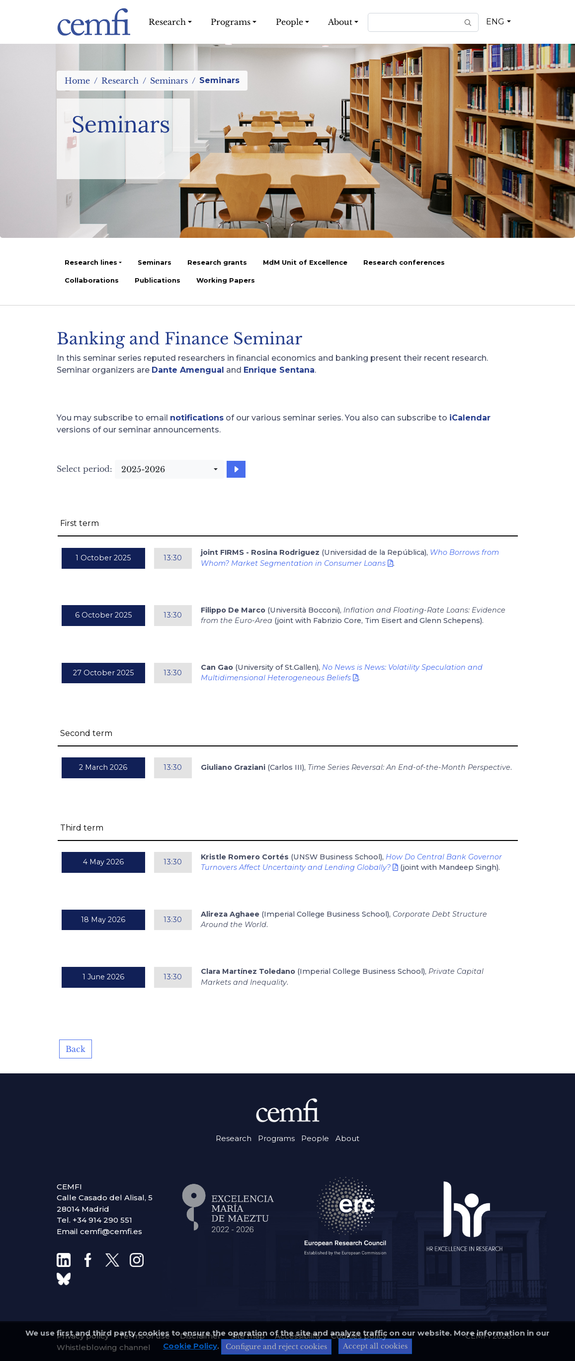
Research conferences (404, 262)
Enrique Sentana (279, 370)
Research (120, 81)
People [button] (289, 22)
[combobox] (169, 469)
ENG (495, 21)
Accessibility (298, 1336)
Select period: (84, 469)
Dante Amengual (188, 370)
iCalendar (470, 417)
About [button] (340, 22)
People (315, 1138)
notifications (197, 417)
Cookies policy (359, 1336)
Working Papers (225, 280)
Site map (248, 1336)
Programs (276, 1138)
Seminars (169, 81)
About (347, 1138)
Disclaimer (200, 1336)
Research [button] (167, 22)
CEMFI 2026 (488, 1336)
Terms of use (144, 1336)
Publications (157, 280)
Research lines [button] (91, 262)
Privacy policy (83, 1336)
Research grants (217, 262)
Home (77, 81)
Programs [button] (230, 22)
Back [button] (75, 1049)
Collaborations (92, 280)
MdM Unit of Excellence (305, 262)
